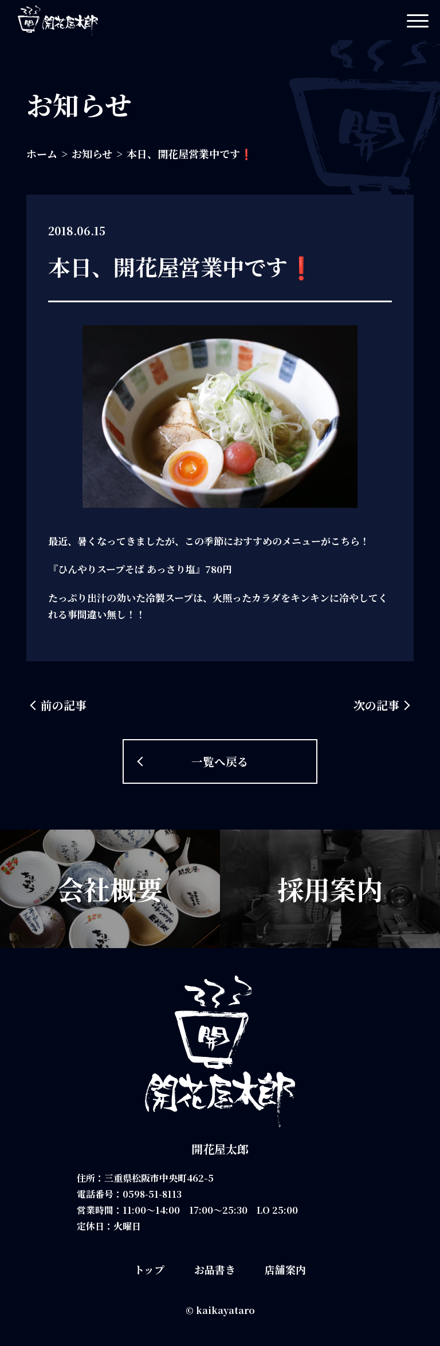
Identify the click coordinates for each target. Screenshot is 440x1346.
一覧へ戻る (220, 760)
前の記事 (64, 705)
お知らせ (92, 153)
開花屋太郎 (220, 1148)
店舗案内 (285, 1269)
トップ (149, 1269)
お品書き (214, 1269)
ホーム (41, 153)
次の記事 (376, 705)
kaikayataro (225, 1310)
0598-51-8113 (153, 1194)
